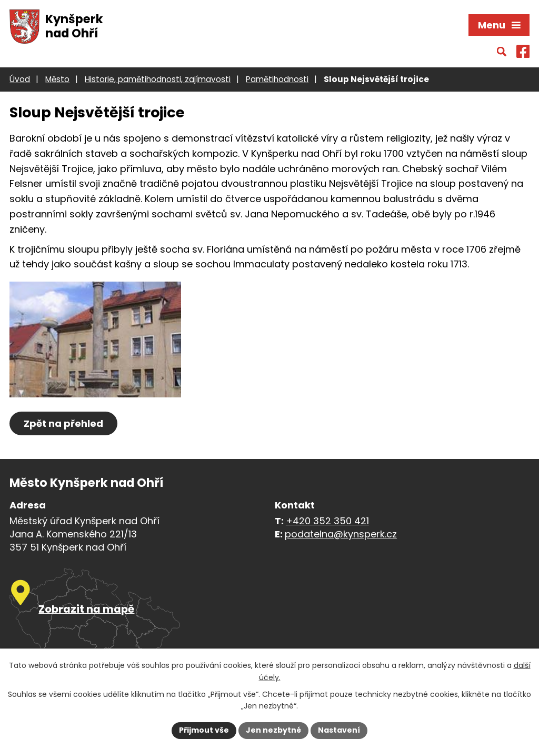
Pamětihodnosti (277, 79)
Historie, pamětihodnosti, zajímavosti (158, 79)
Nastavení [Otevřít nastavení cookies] (339, 730)
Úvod (19, 79)
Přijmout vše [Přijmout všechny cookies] (204, 730)
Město (57, 79)
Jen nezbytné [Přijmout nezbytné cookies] (273, 730)
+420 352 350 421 (327, 520)
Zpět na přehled (63, 423)
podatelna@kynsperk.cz (341, 534)
